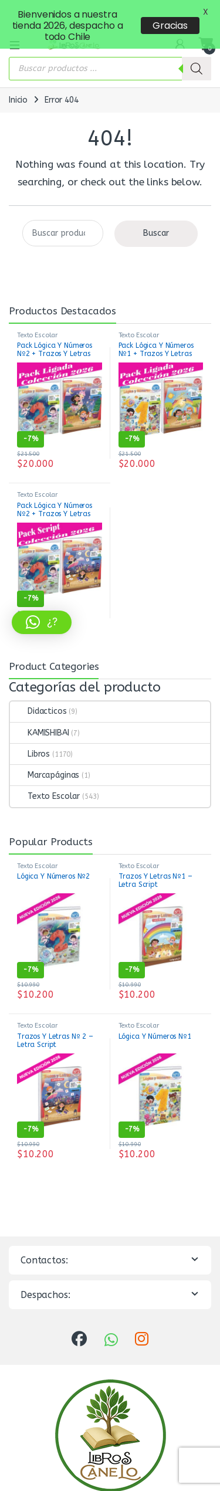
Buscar (156, 210)
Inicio (18, 77)
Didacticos (38, 688)
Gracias (170, 25)
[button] (42, 622)
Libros (30, 731)
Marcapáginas (44, 752)
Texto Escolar (37, 312)
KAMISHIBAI (39, 710)
